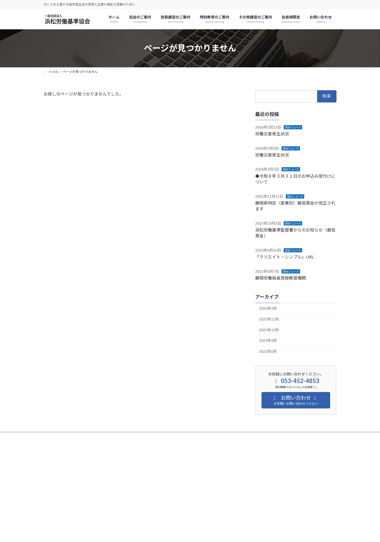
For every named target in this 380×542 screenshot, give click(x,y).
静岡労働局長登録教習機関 (280, 277)
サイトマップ (100, 437)
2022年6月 (268, 351)
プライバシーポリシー (64, 437)
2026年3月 (268, 308)
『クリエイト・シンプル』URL (284, 256)
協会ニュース (293, 127)
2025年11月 (269, 319)
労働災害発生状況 (272, 133)
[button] (90, 516)
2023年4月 (268, 340)
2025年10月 (269, 329)
